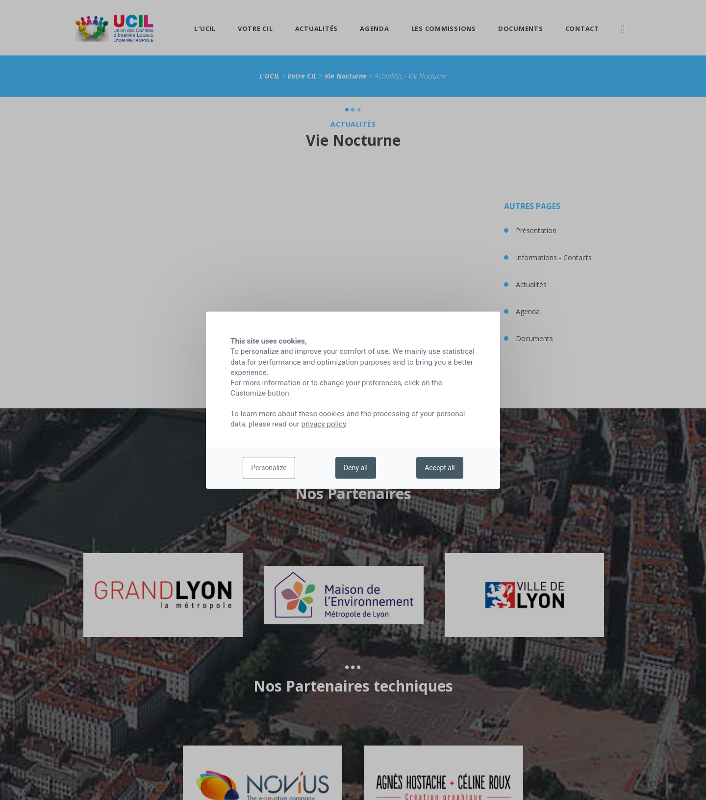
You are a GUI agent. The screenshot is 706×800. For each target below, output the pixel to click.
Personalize (269, 468)
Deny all (356, 468)
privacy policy (324, 424)
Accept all (440, 468)
